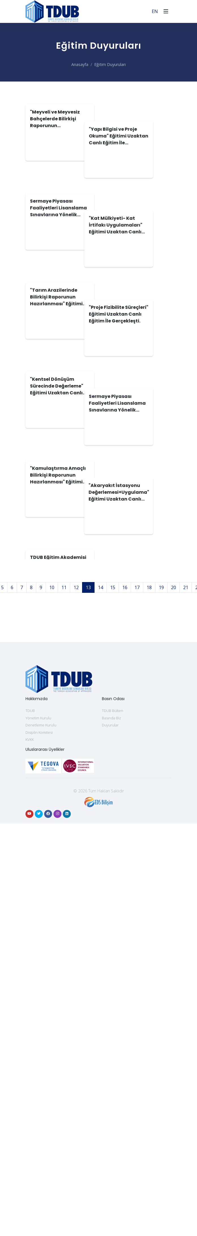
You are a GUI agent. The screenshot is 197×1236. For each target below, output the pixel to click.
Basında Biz (111, 1086)
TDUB (30, 1079)
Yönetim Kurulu (38, 1086)
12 (76, 956)
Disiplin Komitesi (39, 1101)
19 (161, 956)
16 (124, 956)
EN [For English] (155, 11)
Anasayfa (79, 64)
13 (88, 956)
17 (137, 956)
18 (149, 956)
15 (112, 956)
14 (100, 956)
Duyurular (110, 1093)
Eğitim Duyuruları (110, 64)
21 (185, 956)
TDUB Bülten (112, 1079)
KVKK (29, 1108)
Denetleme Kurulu (40, 1093)
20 (173, 956)
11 (64, 956)
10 (51, 956)
